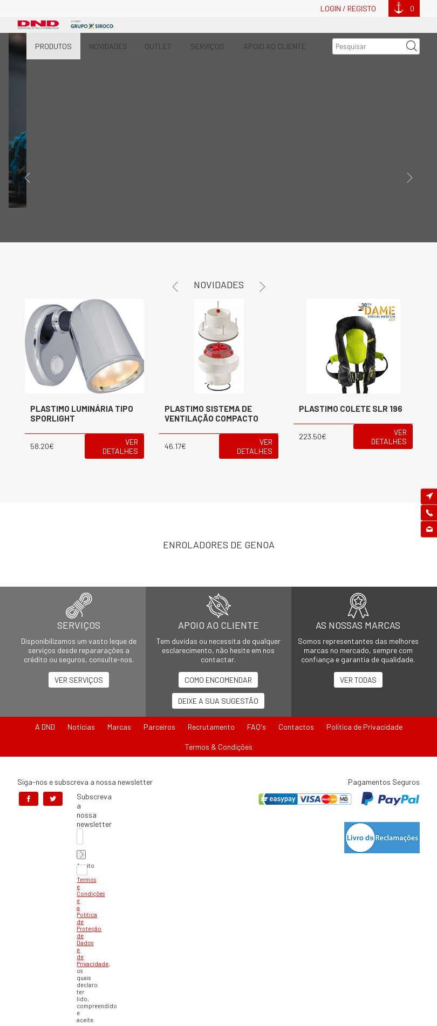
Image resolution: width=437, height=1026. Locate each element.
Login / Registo (348, 8)
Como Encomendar (218, 679)
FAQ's (256, 726)
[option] (218, 137)
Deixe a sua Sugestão (218, 700)
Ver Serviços (78, 679)
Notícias (81, 726)
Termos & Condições (218, 746)
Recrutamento (211, 726)
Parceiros (159, 726)
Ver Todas (358, 679)
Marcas (119, 726)
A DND (45, 726)
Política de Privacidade (364, 726)
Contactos (296, 726)
